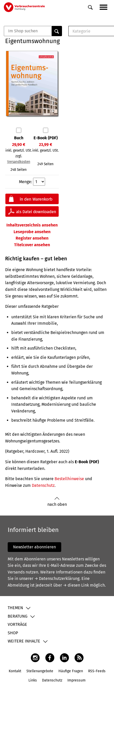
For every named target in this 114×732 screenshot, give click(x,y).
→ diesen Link (76, 585)
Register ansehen (32, 238)
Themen (15, 607)
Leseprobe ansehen (32, 231)
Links (32, 680)
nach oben (57, 502)
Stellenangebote (39, 671)
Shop (13, 632)
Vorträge (17, 624)
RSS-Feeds (97, 671)
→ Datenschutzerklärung (56, 578)
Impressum (76, 680)
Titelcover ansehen (32, 244)
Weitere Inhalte (24, 641)
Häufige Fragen (70, 671)
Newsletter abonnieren (34, 547)
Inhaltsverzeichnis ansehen (32, 225)
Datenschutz (43, 485)
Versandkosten (18, 162)
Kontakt (15, 671)
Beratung (17, 616)
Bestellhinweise (69, 478)
